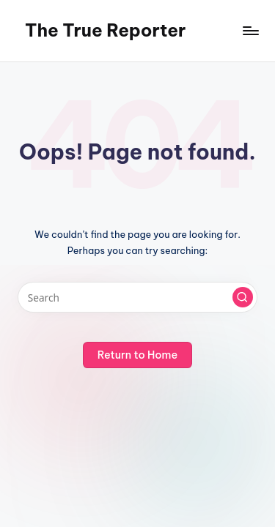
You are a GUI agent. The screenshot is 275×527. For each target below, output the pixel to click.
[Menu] (250, 30)
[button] (242, 297)
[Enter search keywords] (137, 297)
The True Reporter (105, 30)
